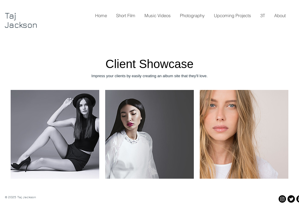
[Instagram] (282, 199)
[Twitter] (291, 199)
